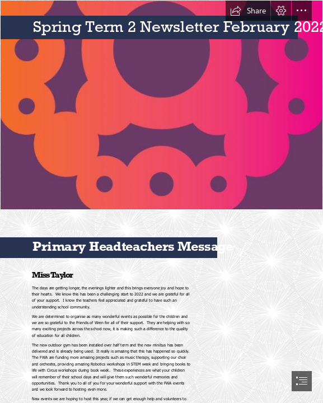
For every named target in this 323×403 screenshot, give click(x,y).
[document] (161, 201)
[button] (248, 11)
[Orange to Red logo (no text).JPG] (161, 105)
